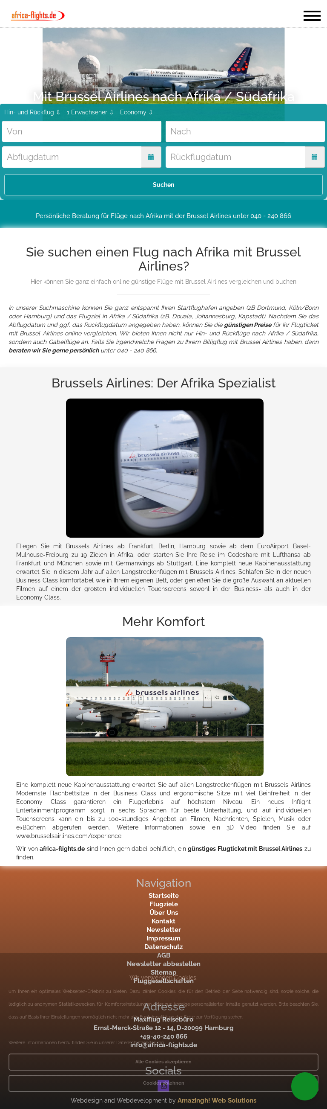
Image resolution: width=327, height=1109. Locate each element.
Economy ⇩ (136, 112)
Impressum (163, 938)
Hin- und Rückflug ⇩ (32, 112)
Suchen (163, 184)
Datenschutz (163, 947)
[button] (304, 1086)
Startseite (164, 895)
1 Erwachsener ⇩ (90, 112)
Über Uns (163, 913)
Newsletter (163, 930)
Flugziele (163, 904)
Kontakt (163, 921)
